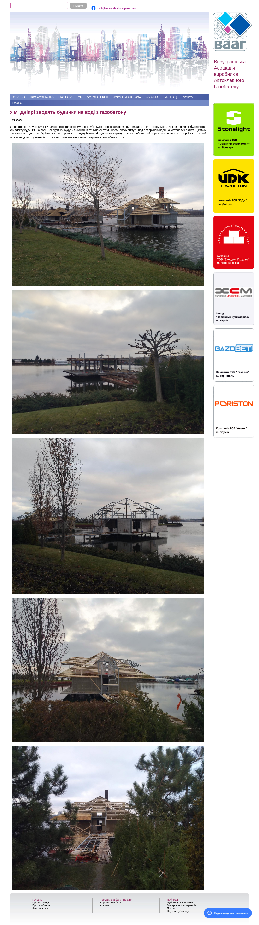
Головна (18, 97)
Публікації (170, 97)
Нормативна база (127, 97)
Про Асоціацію (42, 97)
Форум (188, 97)
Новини (151, 97)
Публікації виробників (180, 902)
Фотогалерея (97, 97)
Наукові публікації (178, 911)
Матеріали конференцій (181, 905)
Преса (171, 908)
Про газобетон (70, 97)
